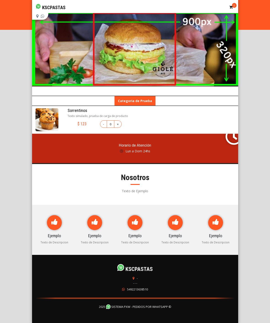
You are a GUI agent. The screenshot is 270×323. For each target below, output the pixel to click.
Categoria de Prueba (135, 101)
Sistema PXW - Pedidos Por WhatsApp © (138, 307)
